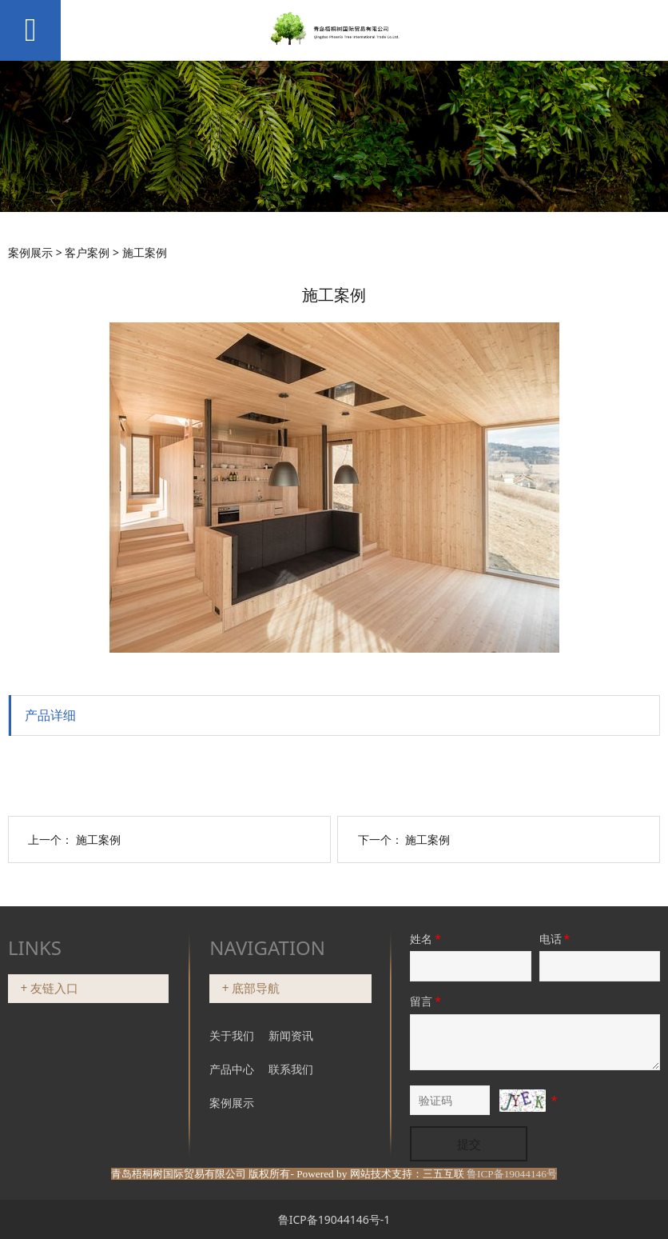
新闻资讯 (290, 1035)
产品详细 (50, 715)
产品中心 (233, 1069)
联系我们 (290, 1069)
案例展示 (30, 252)
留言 (426, 1001)
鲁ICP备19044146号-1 (334, 1219)
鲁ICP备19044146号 (512, 1174)
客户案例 (87, 252)
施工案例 (98, 839)
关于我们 (231, 1035)
